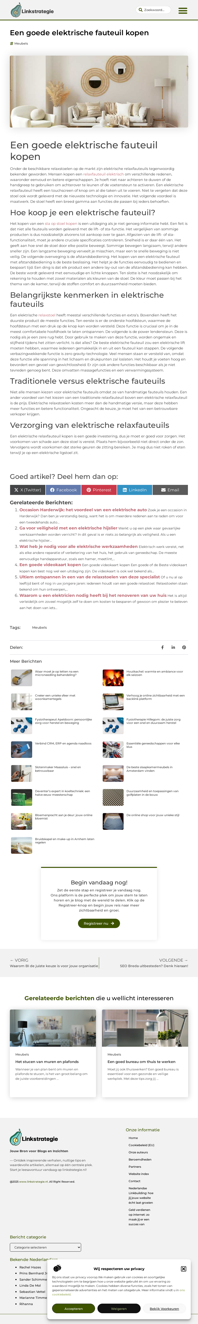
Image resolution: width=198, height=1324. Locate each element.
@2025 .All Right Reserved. (42, 1181)
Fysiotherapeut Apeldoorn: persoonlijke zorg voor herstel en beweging (63, 721)
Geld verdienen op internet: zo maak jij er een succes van (139, 1217)
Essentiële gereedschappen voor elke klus (153, 745)
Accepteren (74, 1317)
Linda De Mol (30, 1285)
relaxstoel (46, 315)
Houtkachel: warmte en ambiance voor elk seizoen (154, 673)
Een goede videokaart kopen (50, 564)
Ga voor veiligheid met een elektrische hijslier (68, 528)
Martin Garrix (150, 1267)
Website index (139, 1174)
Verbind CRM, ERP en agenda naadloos (63, 743)
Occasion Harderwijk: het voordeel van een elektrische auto (83, 509)
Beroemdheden (140, 1159)
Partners (135, 1166)
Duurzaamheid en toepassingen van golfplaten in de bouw (152, 792)
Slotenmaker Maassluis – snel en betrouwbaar (58, 768)
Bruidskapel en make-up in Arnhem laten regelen (64, 840)
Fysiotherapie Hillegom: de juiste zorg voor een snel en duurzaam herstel (153, 721)
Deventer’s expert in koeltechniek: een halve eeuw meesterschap (62, 792)
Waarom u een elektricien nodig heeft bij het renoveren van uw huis (93, 595)
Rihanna (26, 1304)
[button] (183, 1277)
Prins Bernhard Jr (33, 1273)
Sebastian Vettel (32, 1292)
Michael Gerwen (93, 1267)
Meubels (21, 43)
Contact (134, 1181)
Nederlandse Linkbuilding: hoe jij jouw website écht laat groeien (141, 1195)
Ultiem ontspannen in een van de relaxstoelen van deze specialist (89, 577)
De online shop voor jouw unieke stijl (152, 815)
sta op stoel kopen (60, 223)
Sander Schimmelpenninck (41, 1279)
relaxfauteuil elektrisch (103, 174)
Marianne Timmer (33, 1298)
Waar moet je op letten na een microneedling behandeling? (56, 673)
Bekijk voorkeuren (164, 1317)
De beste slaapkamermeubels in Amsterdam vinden (149, 768)
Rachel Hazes (30, 1267)
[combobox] (153, 9)
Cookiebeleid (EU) (141, 1145)
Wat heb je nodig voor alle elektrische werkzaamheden (78, 546)
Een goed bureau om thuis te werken (141, 1061)
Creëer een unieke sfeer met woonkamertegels (55, 697)
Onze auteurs (138, 1152)
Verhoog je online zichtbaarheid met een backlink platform (155, 697)
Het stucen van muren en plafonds (47, 1061)
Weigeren (119, 1317)
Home (133, 1138)
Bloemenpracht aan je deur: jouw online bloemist (63, 816)
